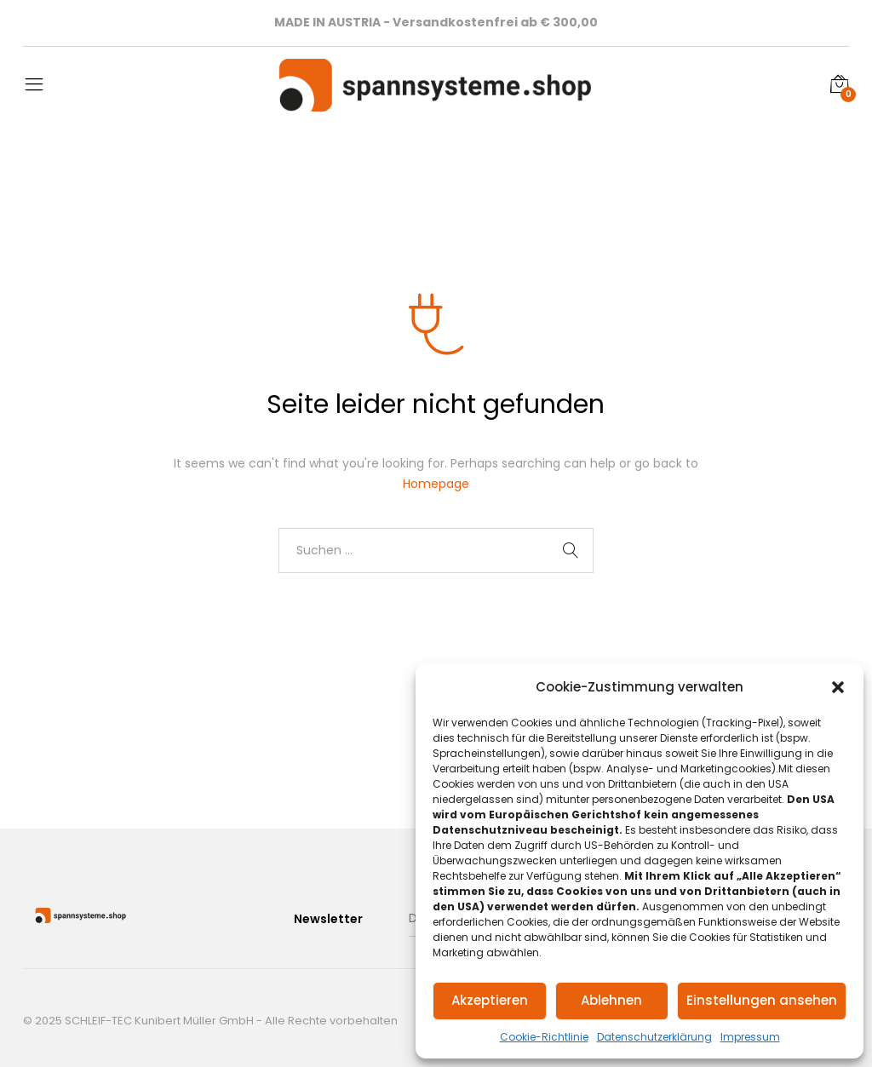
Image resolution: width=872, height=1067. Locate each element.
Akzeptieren (489, 1000)
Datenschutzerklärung (654, 1037)
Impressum (750, 1037)
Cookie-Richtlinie (544, 1037)
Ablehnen (611, 1000)
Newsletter (328, 918)
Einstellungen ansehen (761, 1000)
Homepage (436, 483)
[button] (837, 687)
